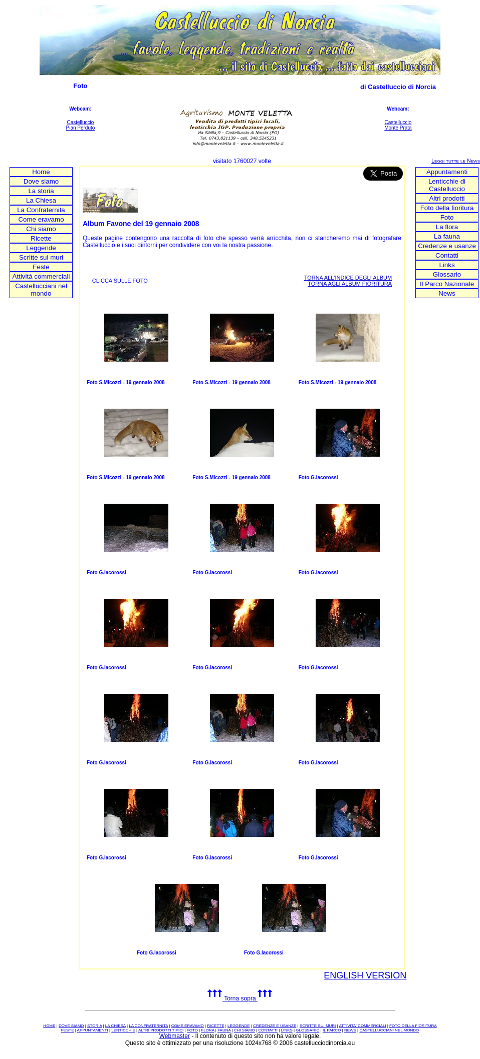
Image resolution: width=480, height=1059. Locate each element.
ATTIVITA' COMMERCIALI (362, 1025)
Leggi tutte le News (455, 161)
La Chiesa (41, 200)
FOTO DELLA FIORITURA (413, 1025)
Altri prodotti (446, 198)
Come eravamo (41, 219)
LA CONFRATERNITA (148, 1025)
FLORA (207, 1030)
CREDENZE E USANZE (274, 1025)
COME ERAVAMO (187, 1025)
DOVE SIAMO (71, 1025)
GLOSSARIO (307, 1030)
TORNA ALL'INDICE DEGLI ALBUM (348, 278)
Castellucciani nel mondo (41, 289)
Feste (41, 267)
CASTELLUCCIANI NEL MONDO (389, 1030)
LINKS (287, 1030)
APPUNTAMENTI (92, 1030)
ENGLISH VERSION (365, 975)
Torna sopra (240, 998)
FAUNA (223, 1030)
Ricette (41, 238)
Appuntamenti (446, 172)
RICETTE (215, 1025)
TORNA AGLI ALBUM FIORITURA (350, 284)
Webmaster (174, 1035)
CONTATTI (268, 1030)
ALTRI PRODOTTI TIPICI (160, 1030)
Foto (447, 217)
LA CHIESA (115, 1025)
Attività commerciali (41, 276)
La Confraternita (41, 210)
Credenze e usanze (447, 246)
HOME (49, 1025)
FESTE (67, 1030)
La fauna (447, 236)
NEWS (350, 1030)
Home (41, 172)
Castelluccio (80, 122)
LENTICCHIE (123, 1030)
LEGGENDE (238, 1025)
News (446, 293)
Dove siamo (41, 181)
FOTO (192, 1030)
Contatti (446, 255)
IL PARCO (332, 1030)
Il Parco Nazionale (447, 284)
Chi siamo (41, 229)
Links (446, 265)
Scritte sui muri (41, 257)
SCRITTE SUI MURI (318, 1025)
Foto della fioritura (447, 208)
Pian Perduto (80, 128)
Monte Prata (397, 128)
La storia (41, 191)
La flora (447, 227)
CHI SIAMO (244, 1030)
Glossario (447, 274)
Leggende (41, 248)
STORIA (94, 1025)
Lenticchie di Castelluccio (446, 185)
